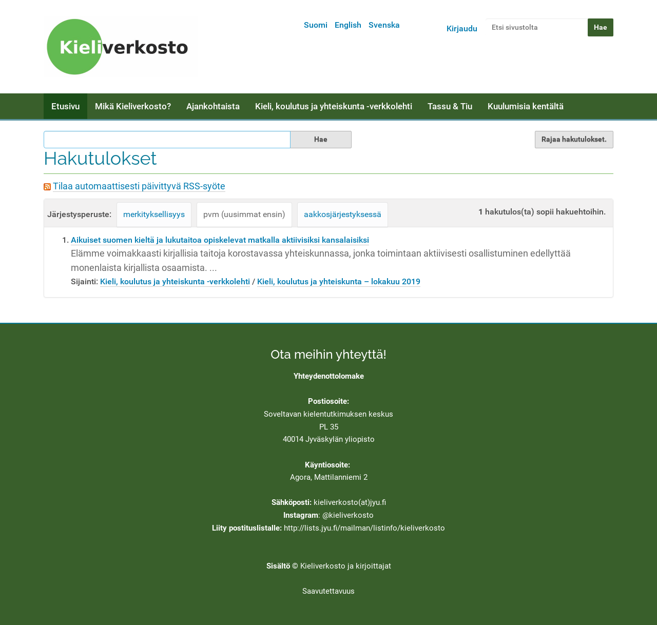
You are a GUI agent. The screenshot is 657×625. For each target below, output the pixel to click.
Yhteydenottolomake (329, 376)
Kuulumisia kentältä (526, 106)
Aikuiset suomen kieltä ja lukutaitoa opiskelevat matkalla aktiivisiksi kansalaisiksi (220, 240)
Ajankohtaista (213, 106)
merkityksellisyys (154, 214)
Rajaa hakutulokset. (574, 139)
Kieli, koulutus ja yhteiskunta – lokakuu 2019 (338, 281)
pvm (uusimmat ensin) (244, 214)
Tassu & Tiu (450, 106)
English (348, 25)
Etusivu (65, 106)
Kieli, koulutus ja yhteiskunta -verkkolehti (333, 106)
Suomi (315, 25)
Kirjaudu (462, 28)
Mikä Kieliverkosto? (133, 106)
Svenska (384, 25)
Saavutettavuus (328, 591)
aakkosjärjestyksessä (342, 214)
